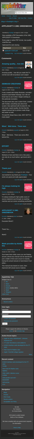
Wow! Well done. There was (14, 126)
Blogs (3, 21)
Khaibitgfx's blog (12, 21)
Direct (11, 331)
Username (5, 309)
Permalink (4, 67)
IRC (7, 281)
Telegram (8, 292)
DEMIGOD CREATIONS (11, 84)
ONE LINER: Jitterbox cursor (10, 373)
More (30, 354)
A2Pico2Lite (5, 382)
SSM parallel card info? (9, 377)
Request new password (11, 321)
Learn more (5, 294)
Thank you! (6, 168)
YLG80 (4, 366)
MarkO (15, 216)
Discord (8, 286)
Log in (15, 53)
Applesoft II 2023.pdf (11, 50)
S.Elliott (4, 375)
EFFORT (5, 146)
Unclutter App (21, 331)
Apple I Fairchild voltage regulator (13, 352)
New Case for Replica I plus (12, 349)
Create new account (10, 318)
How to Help (16, 427)
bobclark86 (5, 380)
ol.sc (3, 384)
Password (5, 314)
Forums (9, 16)
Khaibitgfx (11, 32)
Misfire (8, 288)
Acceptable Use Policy (10, 401)
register (20, 53)
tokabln (15, 67)
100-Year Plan (22, 18)
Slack (7, 290)
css (14, 172)
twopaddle (16, 130)
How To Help (12, 18)
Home (3, 16)
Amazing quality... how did (13, 64)
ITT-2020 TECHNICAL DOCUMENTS (15, 343)
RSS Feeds (7, 397)
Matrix (7, 284)
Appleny (4, 370)
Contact (30, 18)
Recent (15, 16)
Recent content (8, 301)
